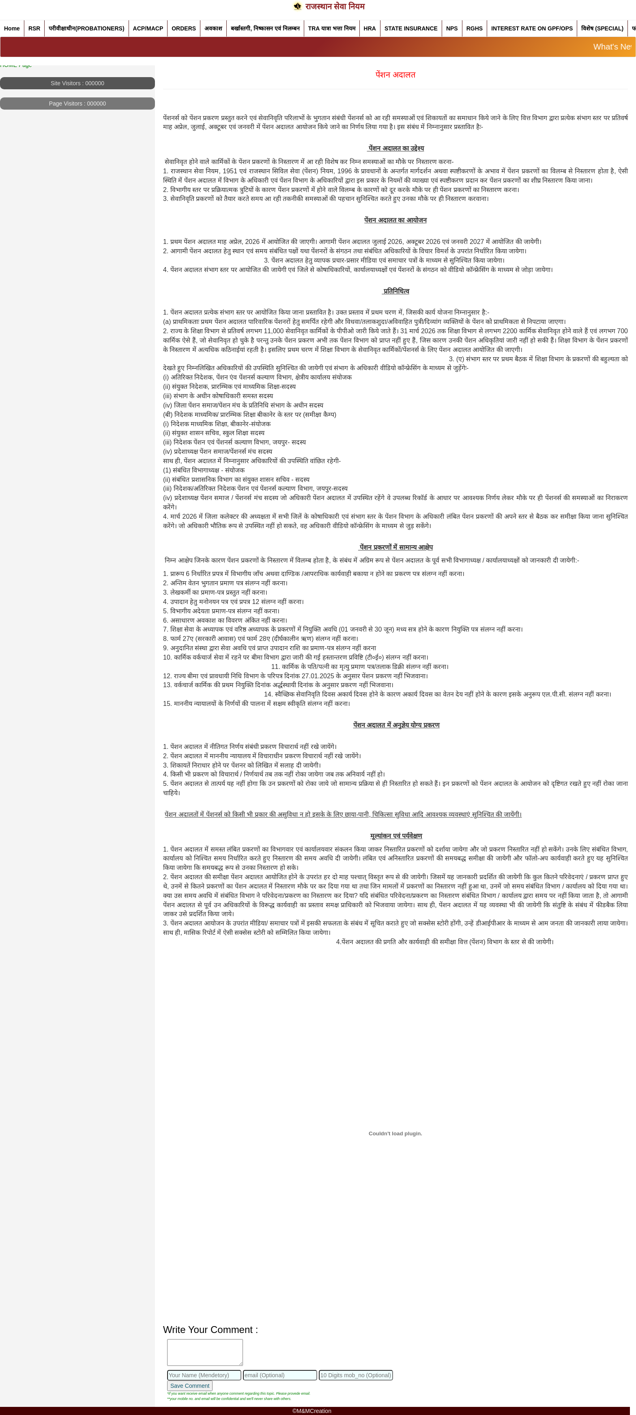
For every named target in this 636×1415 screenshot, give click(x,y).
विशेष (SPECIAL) (602, 28)
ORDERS (184, 28)
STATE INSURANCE (411, 28)
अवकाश (213, 28)
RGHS (474, 28)
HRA (370, 28)
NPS (452, 28)
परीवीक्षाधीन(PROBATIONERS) (86, 28)
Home (12, 28)
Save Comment (189, 1386)
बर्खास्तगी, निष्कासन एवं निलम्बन (265, 28)
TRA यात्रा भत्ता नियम (331, 28)
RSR (34, 28)
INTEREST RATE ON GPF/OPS (532, 28)
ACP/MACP (148, 28)
